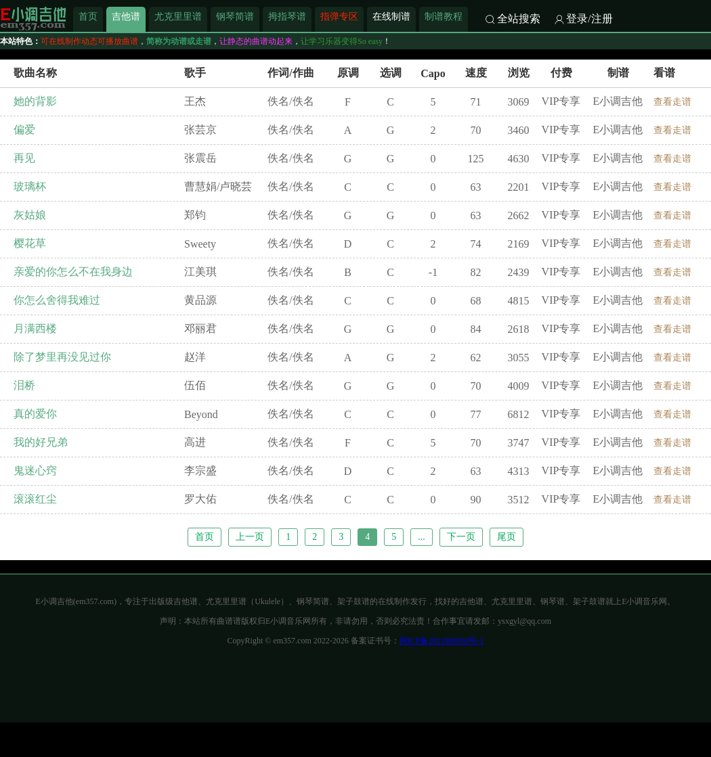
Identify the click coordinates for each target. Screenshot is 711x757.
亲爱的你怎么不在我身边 (73, 271)
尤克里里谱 (178, 16)
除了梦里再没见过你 (62, 357)
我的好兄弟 (41, 442)
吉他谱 (126, 16)
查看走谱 (672, 102)
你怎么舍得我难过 (57, 300)
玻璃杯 (30, 186)
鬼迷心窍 (35, 470)
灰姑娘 (30, 215)
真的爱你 (35, 413)
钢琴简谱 (235, 16)
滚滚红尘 (35, 499)
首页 (88, 16)
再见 (24, 158)
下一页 (461, 537)
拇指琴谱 (287, 16)
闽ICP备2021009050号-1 (442, 640)
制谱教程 (443, 16)
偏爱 (24, 129)
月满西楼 (35, 328)
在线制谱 (391, 16)
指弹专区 (339, 16)
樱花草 (30, 243)
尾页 (506, 537)
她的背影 (35, 101)
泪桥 (24, 385)
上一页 (250, 537)
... (421, 537)
